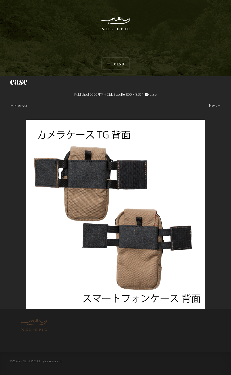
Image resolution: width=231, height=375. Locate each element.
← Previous (19, 105)
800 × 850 (133, 94)
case (153, 94)
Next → (215, 105)
